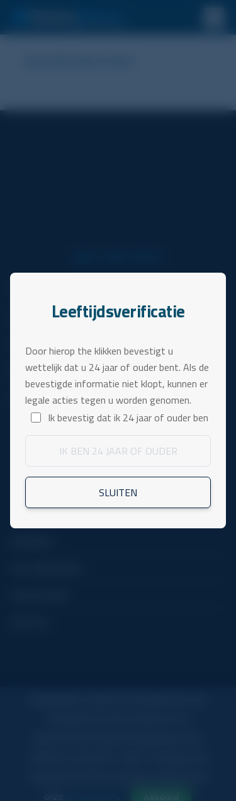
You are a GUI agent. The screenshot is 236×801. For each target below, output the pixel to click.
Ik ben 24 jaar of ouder (118, 450)
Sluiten (118, 492)
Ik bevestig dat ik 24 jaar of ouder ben (128, 417)
